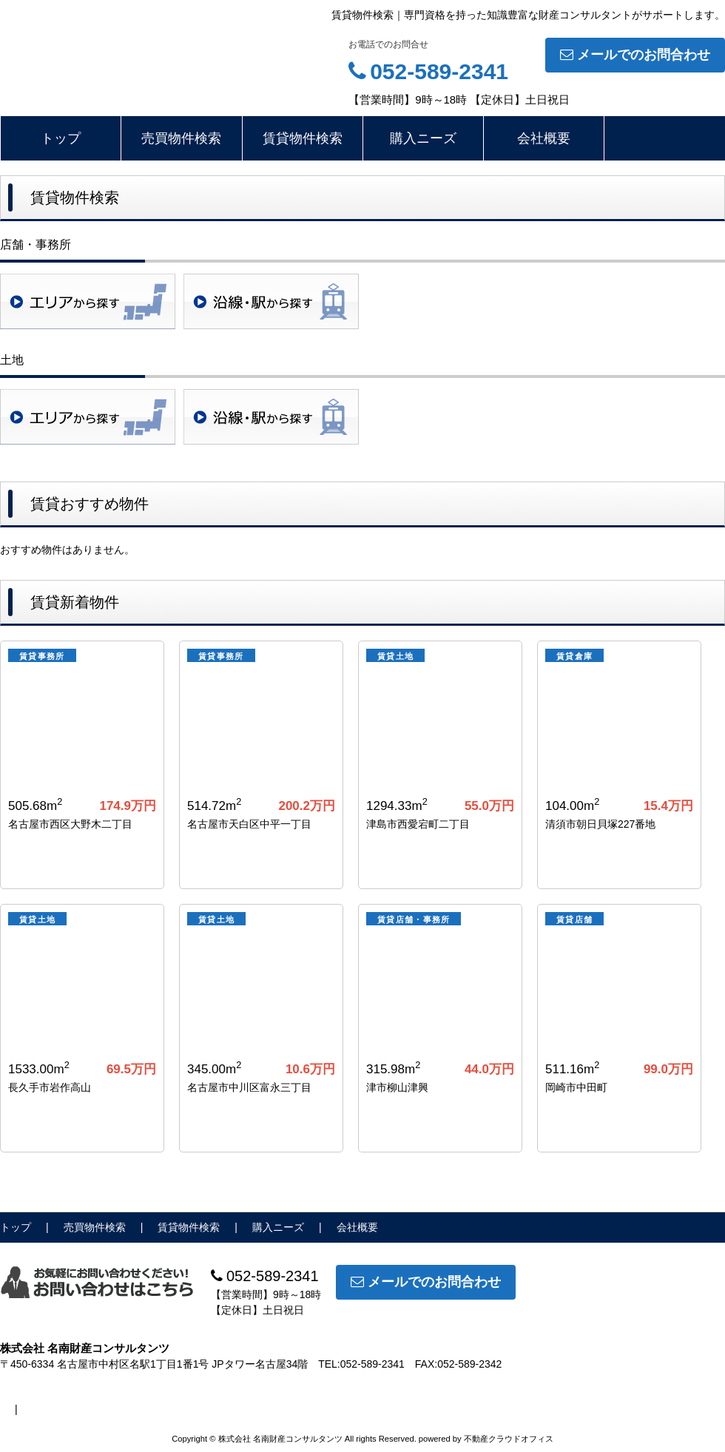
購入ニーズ (423, 138)
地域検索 (87, 301)
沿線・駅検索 (271, 301)
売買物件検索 (181, 138)
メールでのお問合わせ (635, 54)
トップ (61, 138)
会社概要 (543, 138)
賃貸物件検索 (303, 138)
